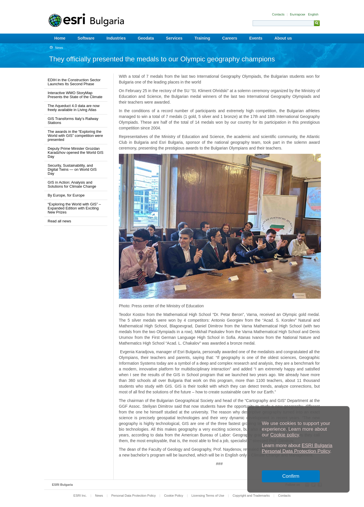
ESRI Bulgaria (62, 484)
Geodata (146, 38)
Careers (229, 38)
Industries (116, 38)
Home (59, 38)
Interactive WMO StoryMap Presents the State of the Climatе (75, 95)
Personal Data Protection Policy (133, 495)
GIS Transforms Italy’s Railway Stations (73, 120)
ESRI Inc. (80, 495)
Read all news (59, 221)
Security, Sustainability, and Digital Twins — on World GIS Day (72, 169)
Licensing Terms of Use (207, 495)
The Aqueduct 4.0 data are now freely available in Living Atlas (74, 108)
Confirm (290, 476)
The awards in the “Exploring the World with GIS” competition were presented (75, 135)
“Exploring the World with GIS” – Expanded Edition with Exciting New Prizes (74, 208)
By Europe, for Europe (66, 195)
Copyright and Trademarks (251, 495)
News (59, 47)
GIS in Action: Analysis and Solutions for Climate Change (72, 184)
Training (202, 38)
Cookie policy (284, 435)
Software (86, 38)
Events (255, 38)
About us (283, 38)
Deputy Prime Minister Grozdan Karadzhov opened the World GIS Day (75, 152)
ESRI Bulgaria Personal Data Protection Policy (297, 448)
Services (174, 38)
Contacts (278, 14)
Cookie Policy (173, 495)
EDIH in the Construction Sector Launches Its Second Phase (74, 82)
